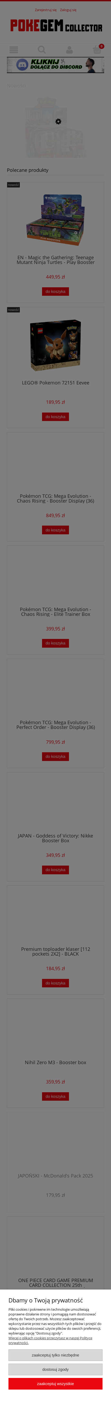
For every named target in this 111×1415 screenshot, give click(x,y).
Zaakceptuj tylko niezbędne (55, 1355)
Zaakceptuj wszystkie (55, 1383)
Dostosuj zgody (55, 1369)
